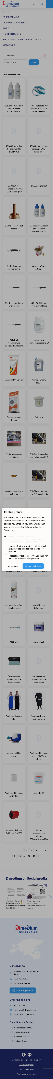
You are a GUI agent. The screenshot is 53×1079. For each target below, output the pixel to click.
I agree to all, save (33, 566)
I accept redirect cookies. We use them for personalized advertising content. (28, 557)
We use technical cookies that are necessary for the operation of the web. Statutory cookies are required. (27, 539)
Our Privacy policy (29, 527)
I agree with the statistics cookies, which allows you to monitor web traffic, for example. (27, 548)
